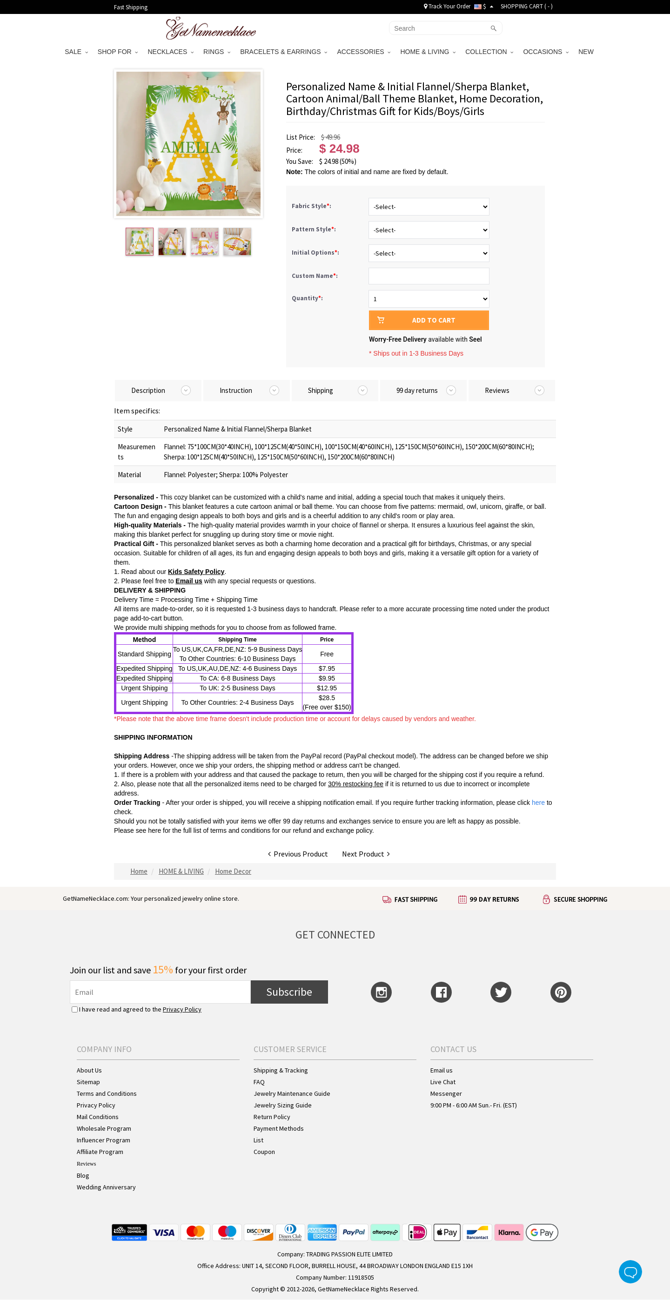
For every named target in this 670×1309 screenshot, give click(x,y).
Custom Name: (315, 276)
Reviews (86, 1164)
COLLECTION (489, 51)
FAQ (259, 1082)
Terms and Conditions (107, 1093)
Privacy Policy (182, 1009)
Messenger (446, 1093)
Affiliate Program (100, 1151)
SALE (76, 51)
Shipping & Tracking (281, 1070)
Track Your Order (447, 6)
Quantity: (307, 298)
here (154, 830)
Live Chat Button (630, 1271)
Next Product (366, 853)
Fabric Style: (312, 206)
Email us (441, 1070)
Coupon (264, 1151)
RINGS (216, 51)
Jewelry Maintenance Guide (292, 1093)
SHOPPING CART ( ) (527, 6)
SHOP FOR (118, 51)
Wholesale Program (104, 1128)
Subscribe (289, 992)
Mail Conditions (98, 1117)
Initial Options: (316, 252)
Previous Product (298, 853)
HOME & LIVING (428, 51)
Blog (83, 1175)
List (258, 1140)
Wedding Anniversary (106, 1187)
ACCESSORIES (363, 51)
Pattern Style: (314, 229)
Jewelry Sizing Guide (283, 1105)
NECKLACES (170, 51)
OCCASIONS (546, 51)
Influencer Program (103, 1140)
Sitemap (88, 1082)
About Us (89, 1070)
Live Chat (443, 1082)
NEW (587, 51)
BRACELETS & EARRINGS (283, 51)
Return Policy (272, 1117)
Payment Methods (279, 1128)
